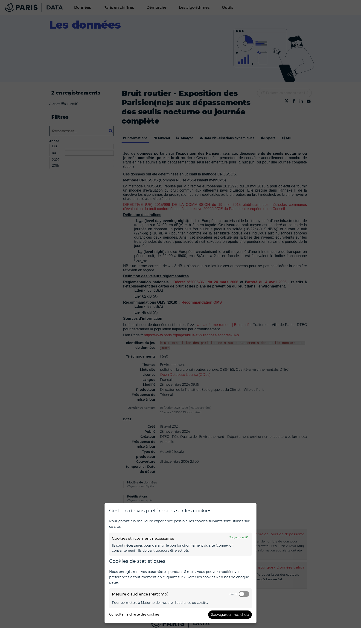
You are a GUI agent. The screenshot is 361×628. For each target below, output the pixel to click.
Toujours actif (239, 537)
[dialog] (180, 563)
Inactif (233, 594)
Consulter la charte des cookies (134, 614)
